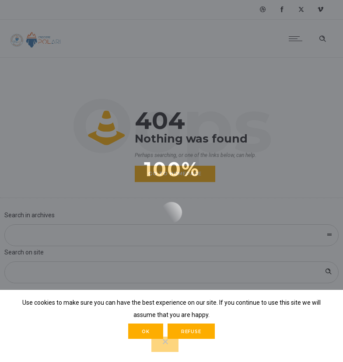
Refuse (191, 331)
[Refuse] (164, 344)
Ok (146, 331)
